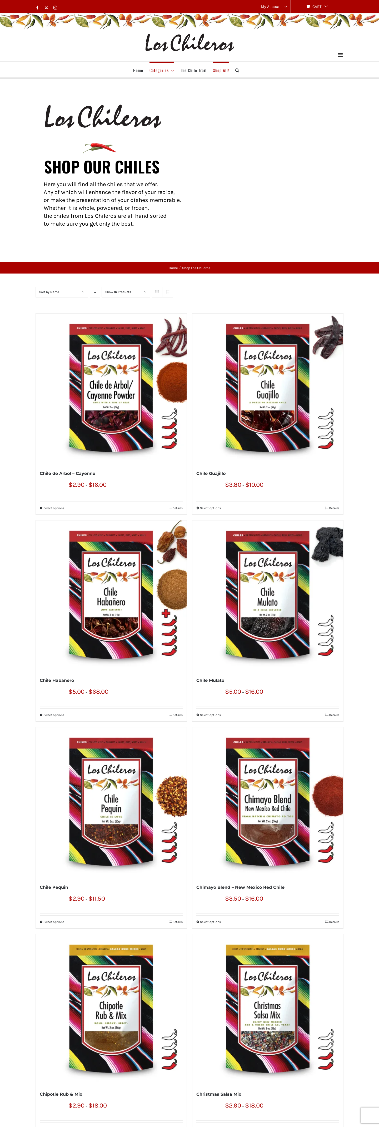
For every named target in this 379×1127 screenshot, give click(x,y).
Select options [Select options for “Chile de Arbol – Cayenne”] (53, 508)
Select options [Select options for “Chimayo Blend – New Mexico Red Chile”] (210, 922)
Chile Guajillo (211, 473)
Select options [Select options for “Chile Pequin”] (53, 922)
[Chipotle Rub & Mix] (111, 1009)
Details (177, 508)
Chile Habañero (57, 680)
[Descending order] (95, 292)
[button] (237, 69)
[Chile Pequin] (111, 802)
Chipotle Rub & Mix (61, 1094)
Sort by (49, 292)
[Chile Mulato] (267, 595)
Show (118, 292)
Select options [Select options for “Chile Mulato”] (210, 715)
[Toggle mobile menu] (340, 55)
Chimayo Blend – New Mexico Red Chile (240, 887)
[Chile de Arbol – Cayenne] (111, 389)
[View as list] (167, 292)
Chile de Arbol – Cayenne (67, 473)
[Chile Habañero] (111, 595)
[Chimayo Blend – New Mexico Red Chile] (267, 802)
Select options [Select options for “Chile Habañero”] (53, 715)
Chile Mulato (210, 680)
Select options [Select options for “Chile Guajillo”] (210, 508)
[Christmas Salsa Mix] (267, 1009)
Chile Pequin (54, 887)
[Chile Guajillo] (267, 389)
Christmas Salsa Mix (218, 1094)
